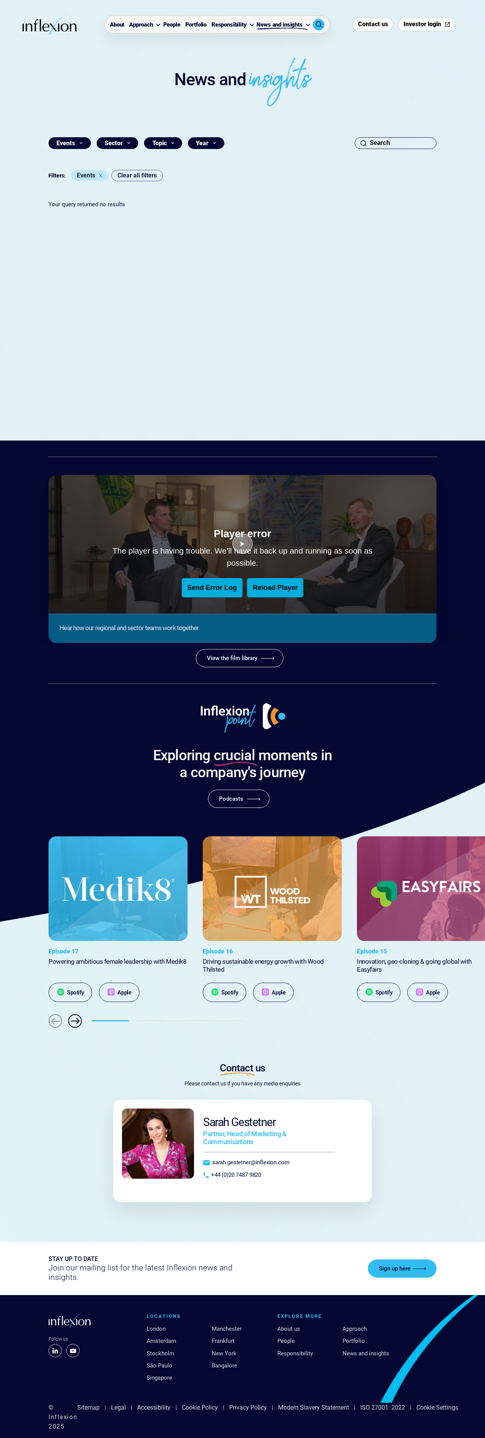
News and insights (279, 25)
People (171, 25)
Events (86, 175)
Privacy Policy (248, 1407)
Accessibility (154, 1407)
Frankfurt (223, 1341)
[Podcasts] (238, 799)
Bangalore (224, 1365)
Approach (141, 25)
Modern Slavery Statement (313, 1407)
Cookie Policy (200, 1407)
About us (288, 1328)
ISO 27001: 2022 (382, 1407)
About (117, 25)
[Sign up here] (402, 1268)
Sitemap (88, 1407)
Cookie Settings (437, 1407)
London (156, 1328)
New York (224, 1353)
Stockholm (160, 1353)
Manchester (227, 1328)
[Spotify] (70, 992)
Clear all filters (137, 175)
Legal (118, 1407)
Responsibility (229, 25)
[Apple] (119, 992)
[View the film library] (239, 658)
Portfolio (196, 25)
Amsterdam (161, 1341)
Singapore (159, 1377)
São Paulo (159, 1365)
